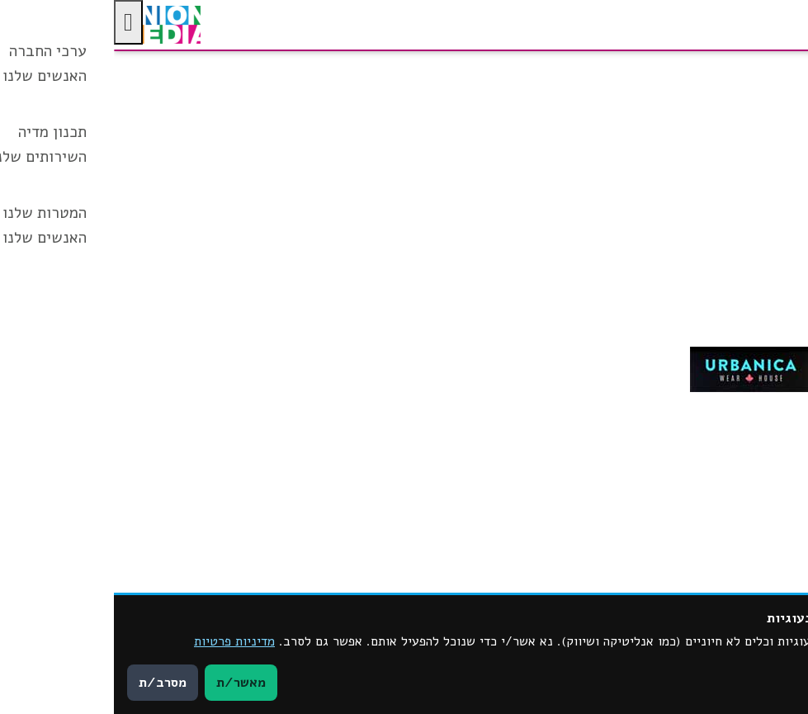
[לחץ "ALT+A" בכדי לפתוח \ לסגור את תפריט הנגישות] (14, 22)
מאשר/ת (127, 683)
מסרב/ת (49, 683)
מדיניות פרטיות (120, 641)
